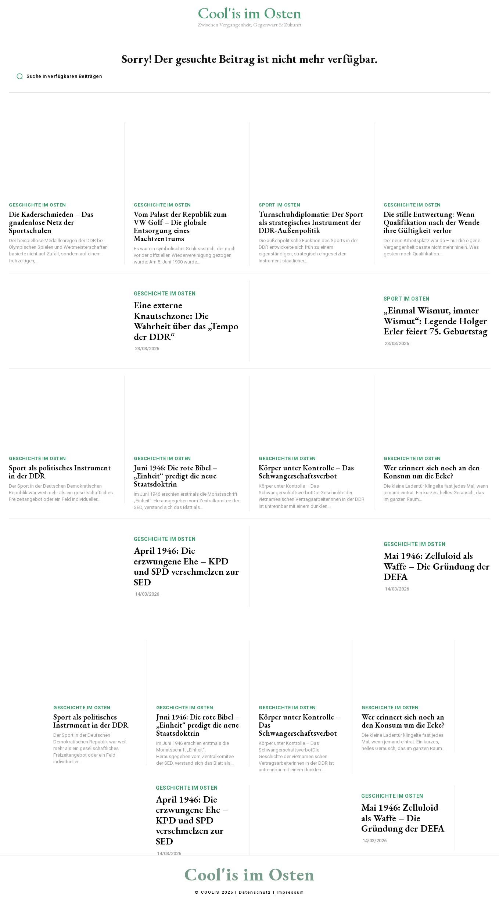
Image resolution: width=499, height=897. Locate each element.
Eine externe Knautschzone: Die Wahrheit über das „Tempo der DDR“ (186, 325)
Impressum (290, 892)
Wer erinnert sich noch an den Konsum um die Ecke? (432, 476)
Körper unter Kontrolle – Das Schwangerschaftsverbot (306, 476)
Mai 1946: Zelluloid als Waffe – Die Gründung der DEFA (437, 570)
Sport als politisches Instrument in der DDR (60, 476)
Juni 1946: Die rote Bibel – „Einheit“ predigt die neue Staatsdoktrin (175, 480)
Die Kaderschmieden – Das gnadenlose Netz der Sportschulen (51, 226)
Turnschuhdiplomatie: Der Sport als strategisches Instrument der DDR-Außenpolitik (311, 226)
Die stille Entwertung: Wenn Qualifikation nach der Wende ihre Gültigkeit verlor (432, 226)
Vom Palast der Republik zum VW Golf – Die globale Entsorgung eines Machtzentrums (180, 230)
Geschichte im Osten (37, 209)
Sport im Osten (279, 209)
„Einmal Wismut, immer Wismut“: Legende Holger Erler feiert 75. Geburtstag (435, 324)
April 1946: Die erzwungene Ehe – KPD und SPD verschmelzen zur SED (186, 570)
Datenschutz (255, 892)
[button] (57, 80)
